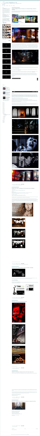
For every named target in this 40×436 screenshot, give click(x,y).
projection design (25, 264)
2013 (3, 112)
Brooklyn (14, 368)
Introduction (7, 5)
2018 (3, 108)
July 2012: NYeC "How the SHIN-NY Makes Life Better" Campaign (22, 267)
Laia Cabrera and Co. (19, 282)
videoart (27, 264)
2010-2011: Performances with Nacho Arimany (19, 301)
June (4, 117)
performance (23, 264)
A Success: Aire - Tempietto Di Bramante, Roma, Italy (8, 88)
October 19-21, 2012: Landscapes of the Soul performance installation (23, 188)
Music (16, 368)
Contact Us (14, 5)
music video (16, 426)
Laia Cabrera (16, 280)
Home (2, 5)
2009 (3, 121)
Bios (11, 5)
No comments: (19, 263)
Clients (9, 5)
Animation (14, 264)
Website (4, 5)
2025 (3, 103)
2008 (3, 122)
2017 (3, 109)
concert (15, 264)
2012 (3, 113)
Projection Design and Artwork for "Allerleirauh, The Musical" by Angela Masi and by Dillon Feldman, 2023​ (8, 98)
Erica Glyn (14, 426)
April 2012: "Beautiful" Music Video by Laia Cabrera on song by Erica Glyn (24, 401)
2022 (3, 105)
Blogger (28, 434)
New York (21, 264)
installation (17, 264)
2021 (3, 106)
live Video (19, 264)
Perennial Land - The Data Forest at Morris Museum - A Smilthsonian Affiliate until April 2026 (8, 93)
